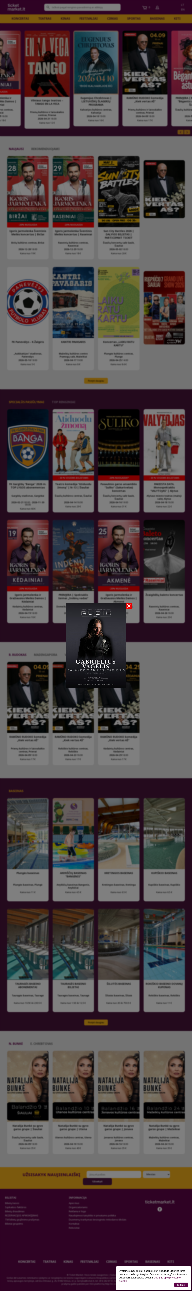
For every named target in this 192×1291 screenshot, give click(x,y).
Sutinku (181, 1285)
